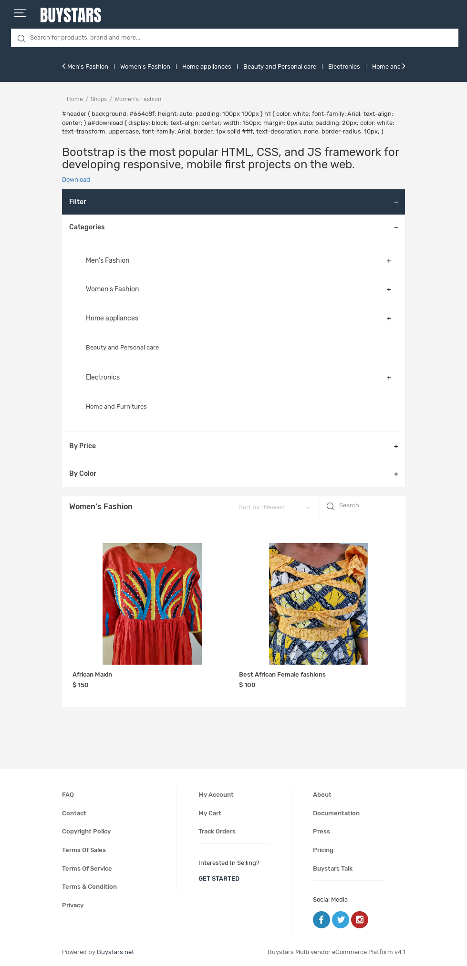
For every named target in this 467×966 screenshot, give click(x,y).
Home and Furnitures (116, 406)
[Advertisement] (169, 729)
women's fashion (137, 99)
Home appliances (206, 66)
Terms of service (87, 868)
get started (218, 878)
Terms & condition (89, 886)
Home (75, 99)
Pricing (323, 849)
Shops (99, 99)
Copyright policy (86, 831)
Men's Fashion (87, 66)
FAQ (68, 794)
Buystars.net (115, 952)
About (322, 794)
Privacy (72, 905)
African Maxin (92, 674)
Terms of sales (84, 849)
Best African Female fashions (282, 674)
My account (216, 794)
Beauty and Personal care (279, 66)
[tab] (233, 227)
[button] (233, 227)
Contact (74, 813)
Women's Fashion (145, 66)
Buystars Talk (333, 868)
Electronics (344, 66)
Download (76, 179)
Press (321, 831)
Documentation (336, 813)
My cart (209, 813)
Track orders (217, 831)
